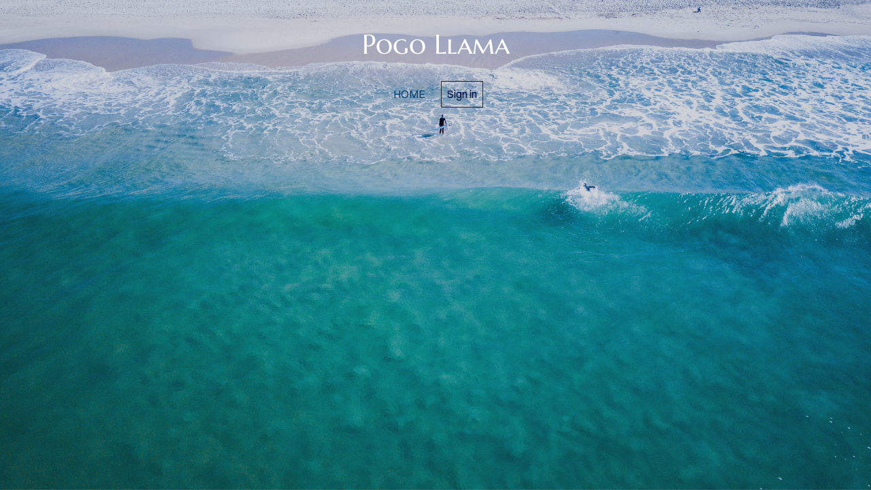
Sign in (462, 94)
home (409, 94)
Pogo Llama (436, 44)
